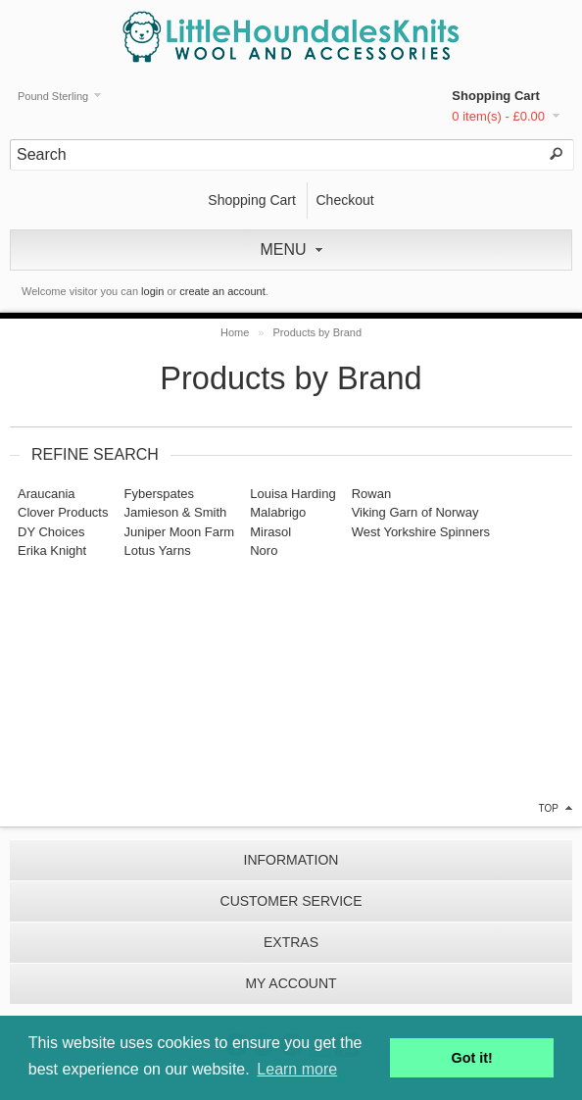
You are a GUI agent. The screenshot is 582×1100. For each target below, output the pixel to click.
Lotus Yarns (156, 550)
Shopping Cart (496, 95)
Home (234, 332)
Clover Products (63, 512)
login (152, 291)
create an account (222, 291)
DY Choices (51, 532)
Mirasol (270, 532)
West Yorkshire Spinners (421, 532)
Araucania (46, 493)
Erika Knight (52, 550)
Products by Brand (318, 332)
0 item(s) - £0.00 (498, 116)
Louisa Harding (292, 493)
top (548, 808)
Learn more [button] (297, 1069)
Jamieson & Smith (174, 512)
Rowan (371, 493)
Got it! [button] (472, 1058)
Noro (263, 550)
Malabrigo (278, 512)
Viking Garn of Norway (415, 512)
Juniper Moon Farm (178, 532)
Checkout (344, 200)
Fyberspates (158, 493)
